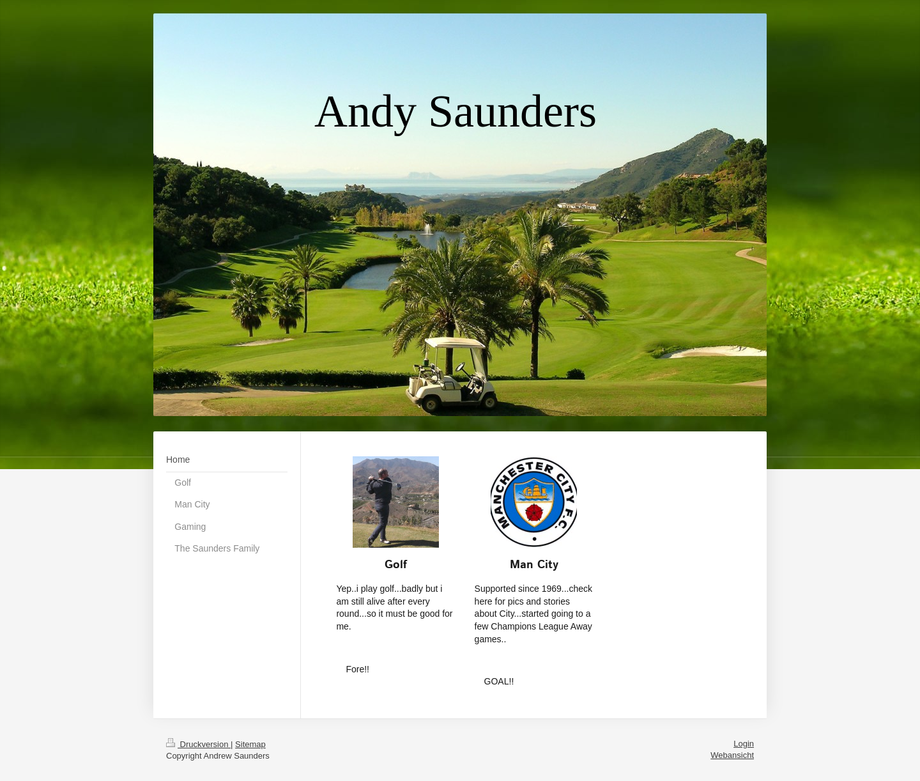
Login (743, 743)
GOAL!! (499, 681)
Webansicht (732, 755)
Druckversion (198, 744)
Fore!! (357, 669)
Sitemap (250, 744)
